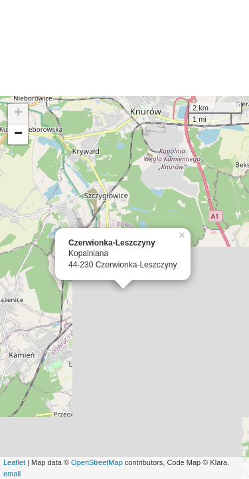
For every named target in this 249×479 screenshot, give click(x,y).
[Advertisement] (124, 48)
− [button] (18, 134)
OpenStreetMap (97, 462)
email (12, 474)
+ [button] (18, 114)
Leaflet (14, 462)
